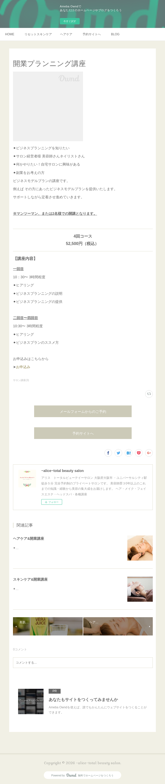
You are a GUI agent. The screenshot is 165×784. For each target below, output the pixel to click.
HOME (9, 34)
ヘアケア (66, 34)
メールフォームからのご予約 (83, 411)
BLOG (115, 34)
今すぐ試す (69, 21)
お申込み (23, 367)
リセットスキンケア (38, 34)
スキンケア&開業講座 (30, 579)
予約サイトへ (91, 34)
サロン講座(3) (21, 380)
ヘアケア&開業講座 (28, 538)
